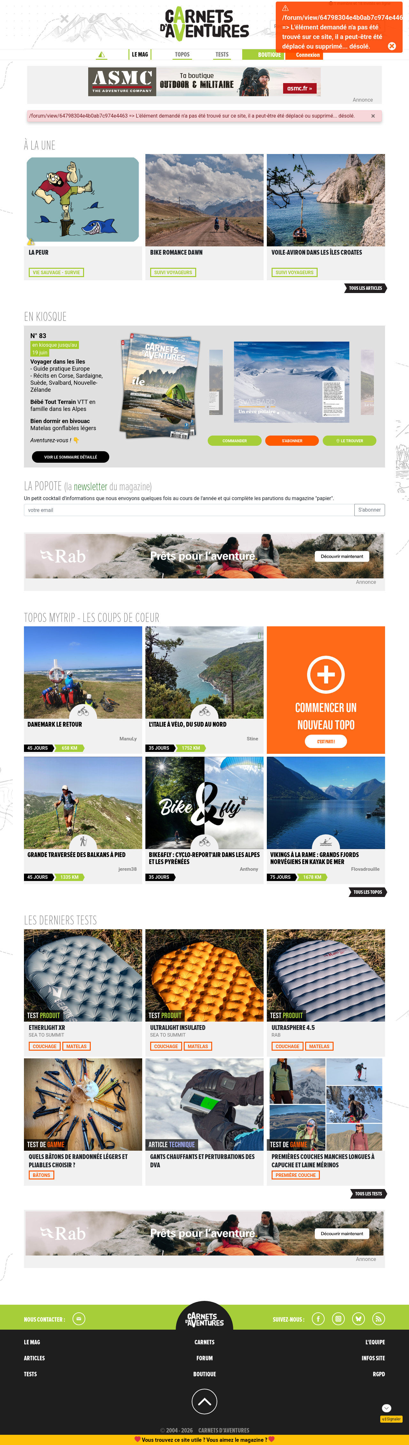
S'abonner (292, 441)
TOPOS (182, 54)
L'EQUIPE (375, 1342)
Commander (235, 441)
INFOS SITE (373, 1358)
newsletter (90, 487)
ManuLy (128, 739)
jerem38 (128, 869)
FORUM (205, 1358)
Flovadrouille (365, 869)
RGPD (379, 1374)
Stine (252, 739)
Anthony (249, 869)
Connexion (308, 55)
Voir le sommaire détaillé (70, 457)
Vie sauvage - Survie (56, 272)
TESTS (222, 54)
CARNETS (204, 1342)
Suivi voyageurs (173, 272)
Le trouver (349, 441)
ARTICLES (34, 1358)
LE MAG (140, 54)
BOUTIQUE (269, 55)
